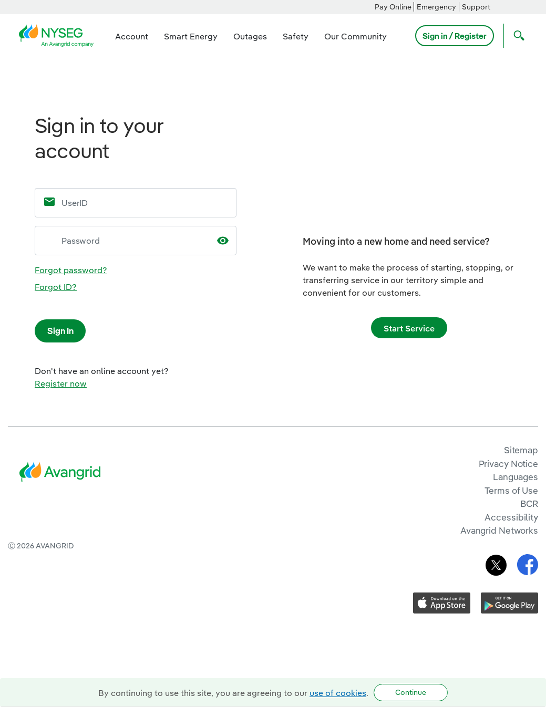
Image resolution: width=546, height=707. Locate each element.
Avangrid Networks (499, 530)
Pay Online (393, 7)
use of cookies (338, 693)
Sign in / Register (455, 35)
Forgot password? (71, 270)
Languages (515, 476)
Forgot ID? (56, 287)
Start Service (409, 328)
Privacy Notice (508, 463)
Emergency (436, 7)
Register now (61, 383)
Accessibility (511, 517)
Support (476, 7)
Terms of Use (511, 490)
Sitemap (521, 449)
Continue (410, 692)
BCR (529, 503)
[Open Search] (516, 36)
